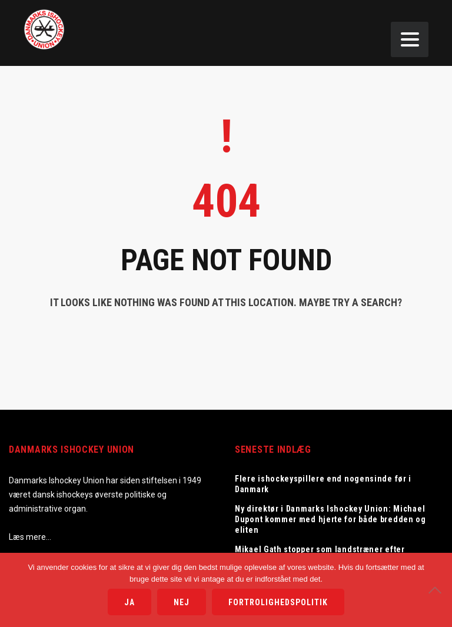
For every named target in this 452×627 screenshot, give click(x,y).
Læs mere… (30, 537)
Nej (182, 602)
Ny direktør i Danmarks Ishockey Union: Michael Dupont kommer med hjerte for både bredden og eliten (330, 519)
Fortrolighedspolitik (278, 602)
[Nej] (437, 590)
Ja (129, 602)
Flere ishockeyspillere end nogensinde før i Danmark (323, 484)
